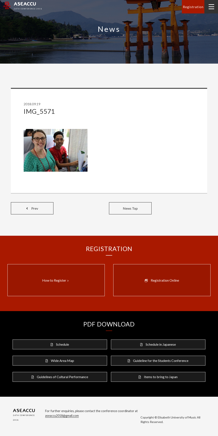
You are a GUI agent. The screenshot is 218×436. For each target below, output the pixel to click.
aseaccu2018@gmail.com (62, 415)
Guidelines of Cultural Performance (62, 377)
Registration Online (165, 280)
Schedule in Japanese (161, 344)
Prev (32, 208)
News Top (130, 208)
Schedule (62, 344)
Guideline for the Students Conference (160, 360)
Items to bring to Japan (161, 377)
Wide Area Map (62, 360)
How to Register (56, 280)
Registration (193, 7)
